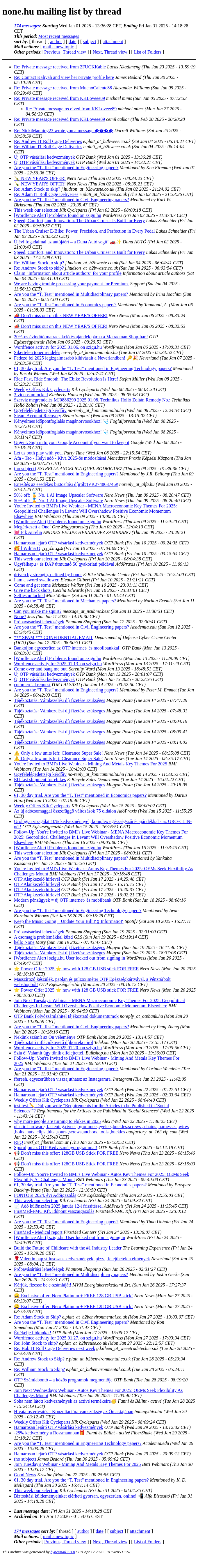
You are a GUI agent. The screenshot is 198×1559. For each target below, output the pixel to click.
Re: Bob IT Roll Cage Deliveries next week (54, 1348)
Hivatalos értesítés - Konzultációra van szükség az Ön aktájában (73, 1411)
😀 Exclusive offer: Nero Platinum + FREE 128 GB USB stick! (73, 1295)
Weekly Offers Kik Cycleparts (42, 389)
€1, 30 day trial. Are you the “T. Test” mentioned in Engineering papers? (81, 1479)
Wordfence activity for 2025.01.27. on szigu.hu (58, 1337)
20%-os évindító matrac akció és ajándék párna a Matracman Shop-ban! (81, 336)
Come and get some (32, 585)
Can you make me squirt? (38, 611)
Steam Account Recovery (37, 415)
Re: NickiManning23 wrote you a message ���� (63, 130)
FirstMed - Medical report (38, 1232)
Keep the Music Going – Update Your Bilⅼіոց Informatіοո (69, 921)
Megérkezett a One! (32, 526)
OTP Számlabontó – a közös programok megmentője (63, 1379)
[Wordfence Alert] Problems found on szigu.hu (57, 215)
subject (89, 41)
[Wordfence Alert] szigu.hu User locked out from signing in (69, 957)
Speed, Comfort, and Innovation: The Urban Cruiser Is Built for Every (79, 220)
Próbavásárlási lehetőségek (39, 621)
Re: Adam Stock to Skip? (37, 1316)
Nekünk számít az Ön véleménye (44, 1037)
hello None (24, 942)
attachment (113, 41)
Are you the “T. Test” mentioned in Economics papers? (65, 304)
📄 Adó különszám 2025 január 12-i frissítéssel (58, 1206)
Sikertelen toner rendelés (37, 352)
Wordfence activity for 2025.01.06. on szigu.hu (58, 347)
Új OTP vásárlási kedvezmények (44, 157)
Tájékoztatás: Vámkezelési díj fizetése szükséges (59, 700)
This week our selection (36, 210)
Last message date (31, 1511)
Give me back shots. (33, 590)
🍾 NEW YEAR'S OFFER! (40, 178)
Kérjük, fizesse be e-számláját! (42, 1284)
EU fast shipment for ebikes (40, 779)
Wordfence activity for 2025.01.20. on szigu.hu (58, 1047)
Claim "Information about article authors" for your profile (68, 273)
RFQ (18, 1142)
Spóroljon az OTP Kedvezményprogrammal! (55, 1147)
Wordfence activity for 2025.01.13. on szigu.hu (58, 663)
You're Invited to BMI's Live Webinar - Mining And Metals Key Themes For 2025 (90, 763)
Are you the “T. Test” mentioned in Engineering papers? (66, 167)
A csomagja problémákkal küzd (43, 937)
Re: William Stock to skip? (39, 262)
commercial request (32, 684)
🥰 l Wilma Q (27, 548)
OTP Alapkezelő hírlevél (37, 879)
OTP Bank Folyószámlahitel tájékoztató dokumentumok (66, 1016)
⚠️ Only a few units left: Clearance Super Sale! (58, 753)
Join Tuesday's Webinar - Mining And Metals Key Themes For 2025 (77, 1464)
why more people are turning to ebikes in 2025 (57, 1121)
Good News (25, 1474)
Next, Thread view (110, 51)
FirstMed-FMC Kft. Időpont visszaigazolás (54, 1211)
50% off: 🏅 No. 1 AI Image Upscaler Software (58, 495)
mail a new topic (58, 46)
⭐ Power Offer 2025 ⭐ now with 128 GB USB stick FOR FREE (76, 968)
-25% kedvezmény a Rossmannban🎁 (49, 1432)
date (72, 41)
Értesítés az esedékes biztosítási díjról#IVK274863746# (66, 484)
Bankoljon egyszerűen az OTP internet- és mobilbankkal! (67, 647)
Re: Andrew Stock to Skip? (39, 1358)
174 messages (27, 25)
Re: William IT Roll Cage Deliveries (48, 146)
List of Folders (147, 51)
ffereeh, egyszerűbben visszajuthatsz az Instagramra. (63, 1079)
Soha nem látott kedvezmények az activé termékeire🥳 (65, 1401)
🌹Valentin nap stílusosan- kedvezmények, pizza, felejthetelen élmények (82, 1258)
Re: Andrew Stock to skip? (39, 268)
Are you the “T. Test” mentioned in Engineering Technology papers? (78, 910)
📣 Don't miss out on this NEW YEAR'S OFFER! (61, 315)
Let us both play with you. (38, 452)
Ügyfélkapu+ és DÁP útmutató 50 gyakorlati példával (64, 564)
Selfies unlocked (29, 595)
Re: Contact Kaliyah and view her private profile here (64, 77)
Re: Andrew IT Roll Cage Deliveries (48, 141)
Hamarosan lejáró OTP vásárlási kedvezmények (58, 542)
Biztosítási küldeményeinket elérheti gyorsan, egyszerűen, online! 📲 (79, 1495)
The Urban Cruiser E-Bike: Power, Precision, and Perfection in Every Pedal (84, 231)
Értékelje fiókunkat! (32, 1332)
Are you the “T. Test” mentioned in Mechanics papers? (65, 600)
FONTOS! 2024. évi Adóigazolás (45, 1195)
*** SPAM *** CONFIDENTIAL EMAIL (53, 637)
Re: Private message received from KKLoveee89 (59, 98)
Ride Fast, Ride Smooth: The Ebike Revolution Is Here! (66, 378)
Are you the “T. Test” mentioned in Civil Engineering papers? (71, 199)
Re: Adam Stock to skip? (37, 189)
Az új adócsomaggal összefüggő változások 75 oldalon (65, 810)
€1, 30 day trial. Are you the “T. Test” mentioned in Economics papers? (80, 795)
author (56, 41)
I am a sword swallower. (36, 579)
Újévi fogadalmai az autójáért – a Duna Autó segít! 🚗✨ (68, 241)
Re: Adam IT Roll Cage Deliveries (46, 194)
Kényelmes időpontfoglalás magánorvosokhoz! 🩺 (61, 421)
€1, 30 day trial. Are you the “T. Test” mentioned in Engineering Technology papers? (93, 368)
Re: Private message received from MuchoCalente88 (63, 87)
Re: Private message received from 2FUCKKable (60, 66)
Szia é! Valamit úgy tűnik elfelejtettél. (49, 1052)
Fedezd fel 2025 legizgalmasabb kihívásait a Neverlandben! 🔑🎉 (76, 357)
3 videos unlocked (31, 394)
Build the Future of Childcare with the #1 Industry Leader (68, 1247)
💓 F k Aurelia (28, 532)
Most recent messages (58, 36)
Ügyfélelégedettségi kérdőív (40, 410)
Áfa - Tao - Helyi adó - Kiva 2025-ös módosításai (60, 458)
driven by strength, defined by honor (48, 574)
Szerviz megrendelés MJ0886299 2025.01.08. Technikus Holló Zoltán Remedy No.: (92, 399)
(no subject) (25, 468)
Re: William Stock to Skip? (39, 1369)
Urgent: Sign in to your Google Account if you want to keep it (71, 442)
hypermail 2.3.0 (63, 1552)
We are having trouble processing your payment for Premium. (71, 283)
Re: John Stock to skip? (36, 1343)
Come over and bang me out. (41, 668)
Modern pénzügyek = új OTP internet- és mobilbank (62, 900)
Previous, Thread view (65, 51)
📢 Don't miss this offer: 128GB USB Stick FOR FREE (66, 1153)
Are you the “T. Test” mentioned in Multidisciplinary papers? (71, 294)
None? (20, 616)
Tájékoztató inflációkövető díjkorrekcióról (53, 1042)
